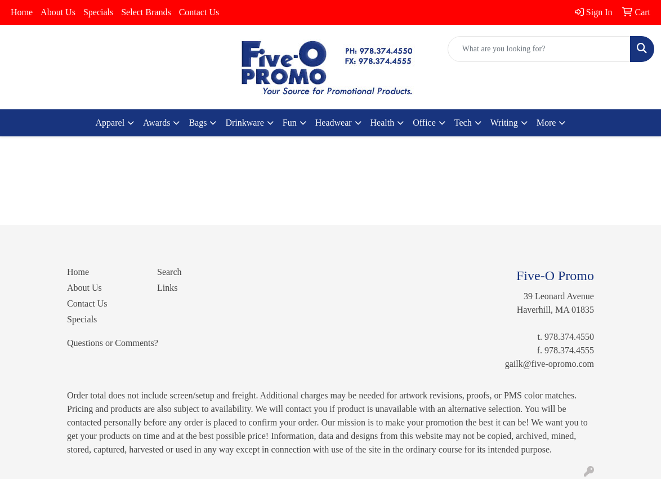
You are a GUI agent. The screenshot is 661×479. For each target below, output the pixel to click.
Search (169, 272)
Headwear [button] (333, 122)
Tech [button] (463, 122)
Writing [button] (504, 122)
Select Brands (146, 12)
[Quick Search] (539, 49)
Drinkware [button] (244, 122)
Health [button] (382, 122)
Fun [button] (290, 122)
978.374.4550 (569, 336)
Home (22, 12)
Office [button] (424, 122)
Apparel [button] (110, 122)
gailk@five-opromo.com (549, 364)
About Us (58, 12)
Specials (98, 12)
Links (167, 287)
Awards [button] (156, 122)
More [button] (546, 122)
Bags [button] (198, 122)
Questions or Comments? (112, 343)
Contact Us (199, 12)
